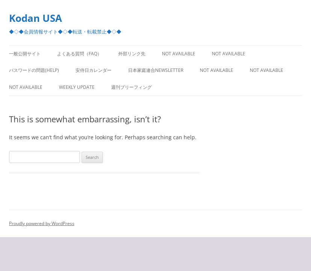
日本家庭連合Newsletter (155, 70)
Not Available (178, 53)
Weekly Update (77, 87)
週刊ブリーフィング (131, 87)
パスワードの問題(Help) (34, 70)
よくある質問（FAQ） (79, 53)
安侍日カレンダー (93, 70)
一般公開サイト (25, 53)
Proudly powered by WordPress (41, 223)
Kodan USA (35, 18)
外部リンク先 (131, 53)
